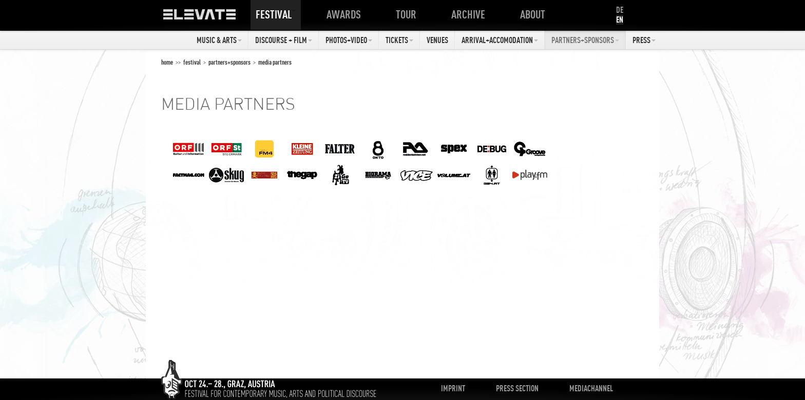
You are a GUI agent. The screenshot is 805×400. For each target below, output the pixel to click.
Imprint (453, 388)
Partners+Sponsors (585, 40)
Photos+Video (348, 40)
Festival (276, 14)
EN (619, 19)
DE (619, 9)
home (167, 62)
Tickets (399, 40)
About (534, 14)
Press (644, 40)
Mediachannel (591, 388)
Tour (408, 14)
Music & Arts (219, 40)
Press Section (517, 388)
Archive (470, 14)
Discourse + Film (283, 40)
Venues (437, 40)
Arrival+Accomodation (500, 40)
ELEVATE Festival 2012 (209, 18)
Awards (346, 14)
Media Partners (275, 62)
